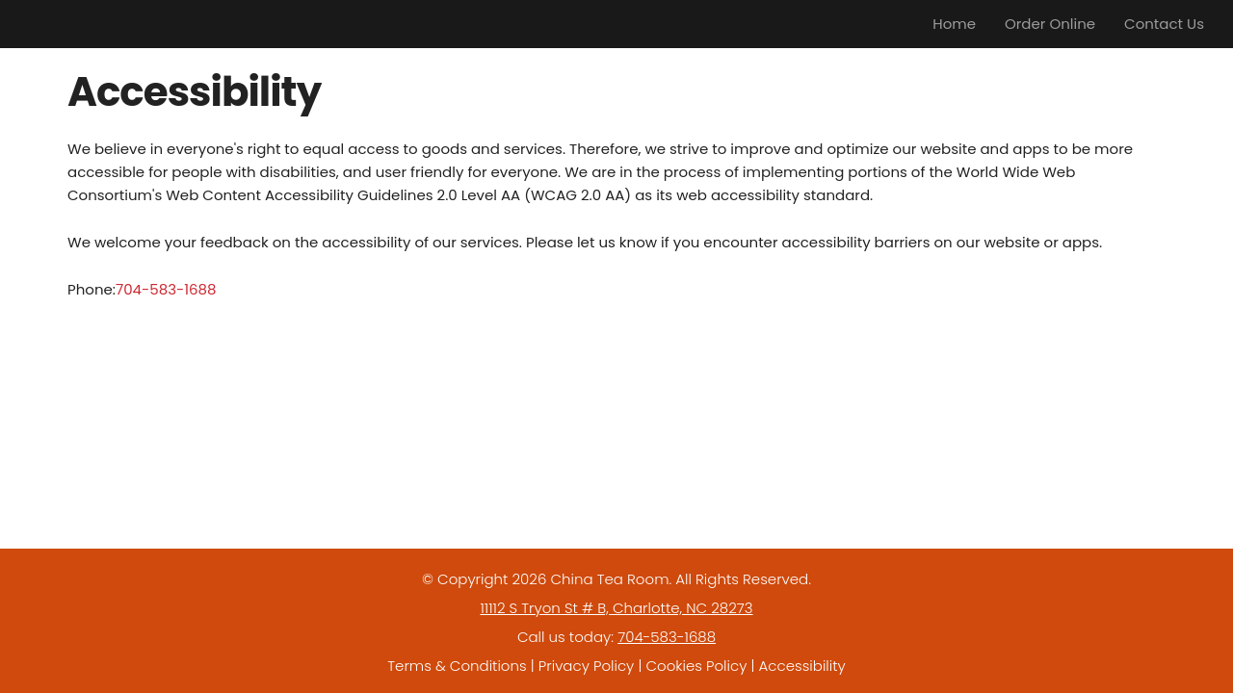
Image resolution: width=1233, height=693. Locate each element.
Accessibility (802, 665)
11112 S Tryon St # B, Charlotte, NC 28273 (616, 608)
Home (954, 23)
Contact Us (1164, 23)
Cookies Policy (696, 665)
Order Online (1050, 23)
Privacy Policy (586, 665)
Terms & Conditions (456, 665)
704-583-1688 (166, 289)
